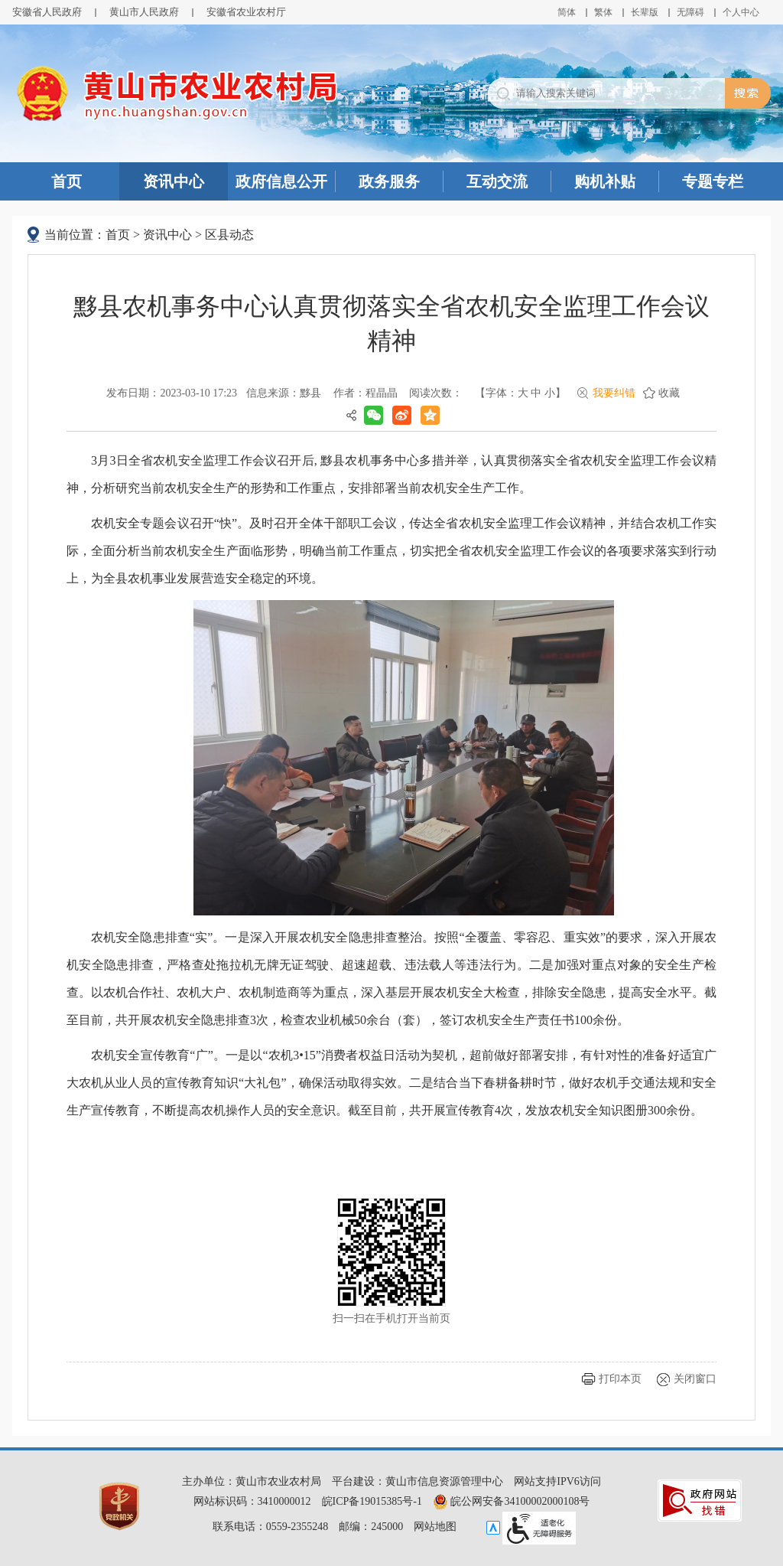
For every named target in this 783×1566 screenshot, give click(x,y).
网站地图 (435, 1526)
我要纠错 (614, 393)
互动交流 (497, 181)
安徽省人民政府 (47, 12)
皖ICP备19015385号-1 (372, 1501)
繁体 (603, 12)
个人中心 (741, 12)
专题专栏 (712, 181)
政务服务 (389, 181)
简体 (566, 12)
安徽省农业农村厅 (246, 12)
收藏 (669, 393)
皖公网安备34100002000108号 (511, 1501)
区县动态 (229, 234)
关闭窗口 (695, 1379)
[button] (644, 12)
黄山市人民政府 (144, 12)
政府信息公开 (281, 181)
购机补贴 (604, 181)
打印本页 (620, 1379)
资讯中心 (173, 181)
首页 (66, 181)
